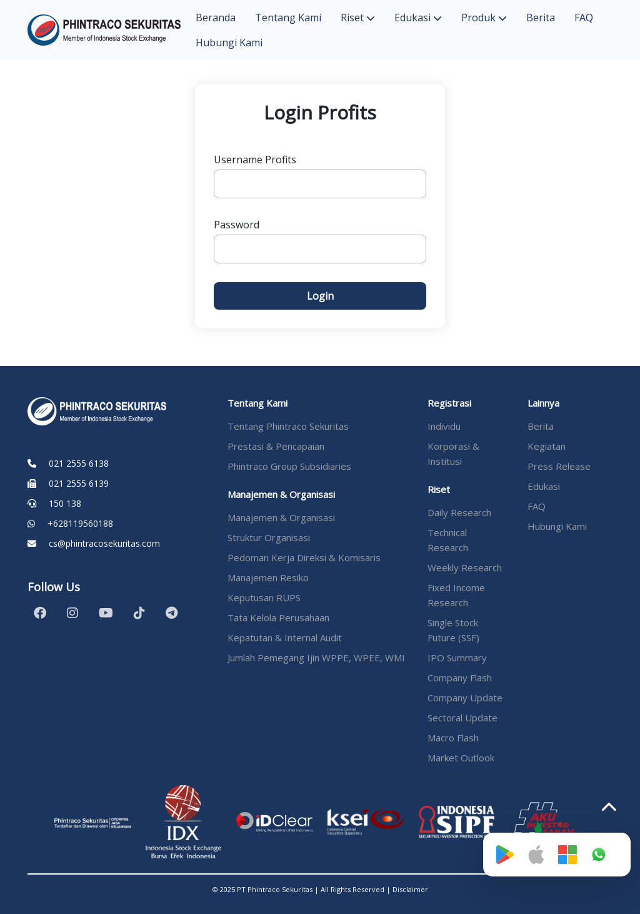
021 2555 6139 (79, 483)
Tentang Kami (288, 17)
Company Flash (460, 677)
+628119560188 (80, 523)
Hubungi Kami (229, 42)
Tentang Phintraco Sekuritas (288, 426)
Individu (444, 426)
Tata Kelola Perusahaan (278, 617)
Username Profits (255, 159)
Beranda (216, 17)
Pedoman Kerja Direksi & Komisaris (304, 557)
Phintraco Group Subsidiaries (289, 466)
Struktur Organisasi (269, 537)
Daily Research (459, 512)
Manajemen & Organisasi (281, 517)
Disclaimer (410, 889)
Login (320, 296)
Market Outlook (461, 757)
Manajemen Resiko (268, 577)
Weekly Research (465, 567)
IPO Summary (457, 657)
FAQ (583, 17)
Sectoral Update (463, 717)
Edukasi (418, 17)
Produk (484, 17)
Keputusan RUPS (264, 597)
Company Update (465, 697)
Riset (358, 17)
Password (236, 224)
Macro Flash (453, 737)
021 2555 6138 (79, 463)
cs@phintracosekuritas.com (104, 543)
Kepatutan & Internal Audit (285, 637)
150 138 (65, 503)
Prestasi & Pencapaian (276, 446)
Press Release (559, 466)
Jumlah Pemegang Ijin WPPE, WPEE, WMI (316, 657)
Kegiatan (547, 446)
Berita (540, 17)
